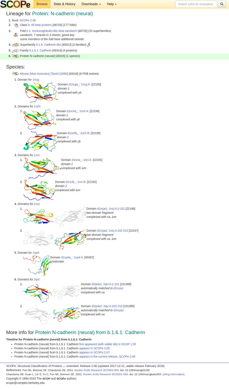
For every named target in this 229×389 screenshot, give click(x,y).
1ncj (36, 204)
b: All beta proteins (40, 25)
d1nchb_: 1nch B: (79, 133)
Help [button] (112, 4)
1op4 (35, 252)
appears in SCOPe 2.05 (94, 348)
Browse (42, 4)
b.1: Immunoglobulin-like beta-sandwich (51, 31)
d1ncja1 (119, 288)
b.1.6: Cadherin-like (48, 44)
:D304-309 (96, 370)
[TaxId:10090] (59, 73)
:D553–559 (105, 374)
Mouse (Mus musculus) (35, 73)
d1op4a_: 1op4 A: (72, 257)
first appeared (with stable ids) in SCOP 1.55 (107, 344)
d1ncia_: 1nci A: (82, 159)
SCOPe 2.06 (28, 20)
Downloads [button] (91, 4)
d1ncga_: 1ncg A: (79, 84)
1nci (36, 155)
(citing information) (174, 374)
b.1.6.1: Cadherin (40, 50)
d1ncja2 (119, 310)
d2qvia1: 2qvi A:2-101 (105, 284)
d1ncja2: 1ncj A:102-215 (112, 230)
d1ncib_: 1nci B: (76, 181)
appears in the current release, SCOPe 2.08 (107, 356)
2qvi (36, 279)
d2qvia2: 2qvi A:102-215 (107, 306)
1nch (37, 106)
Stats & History (64, 4)
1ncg (35, 79)
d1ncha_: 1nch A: (78, 111)
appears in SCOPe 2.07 (94, 352)
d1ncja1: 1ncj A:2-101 (111, 208)
